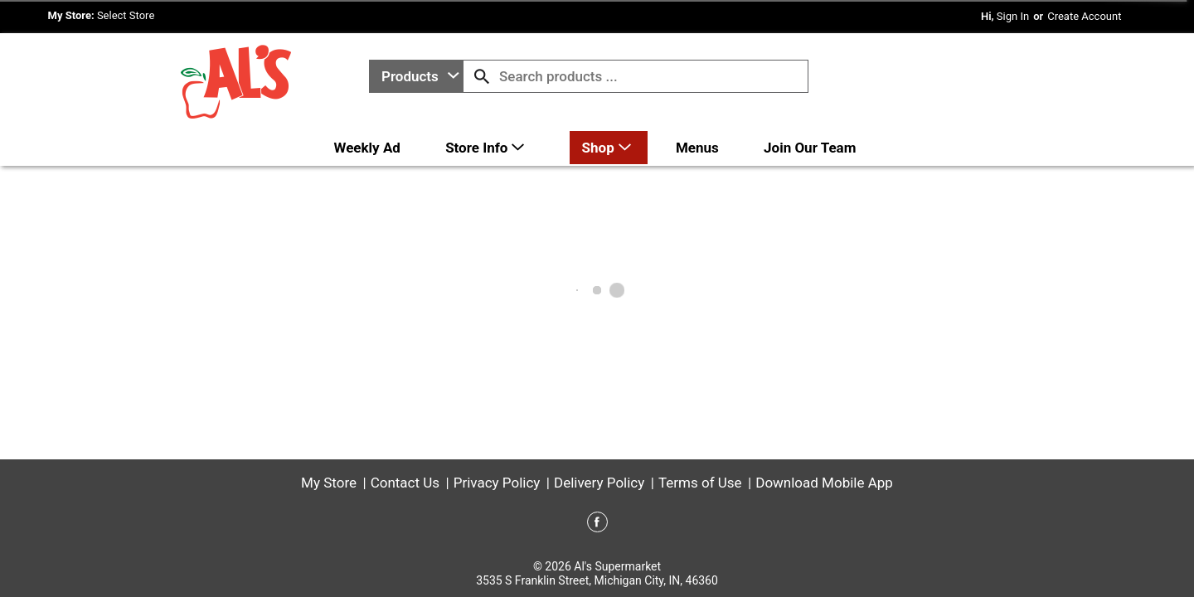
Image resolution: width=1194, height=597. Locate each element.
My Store (329, 482)
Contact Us (405, 482)
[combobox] (416, 76)
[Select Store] (127, 15)
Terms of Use (700, 482)
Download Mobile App (824, 482)
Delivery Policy (599, 482)
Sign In (1013, 16)
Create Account (1084, 16)
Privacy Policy (497, 482)
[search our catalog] (482, 76)
